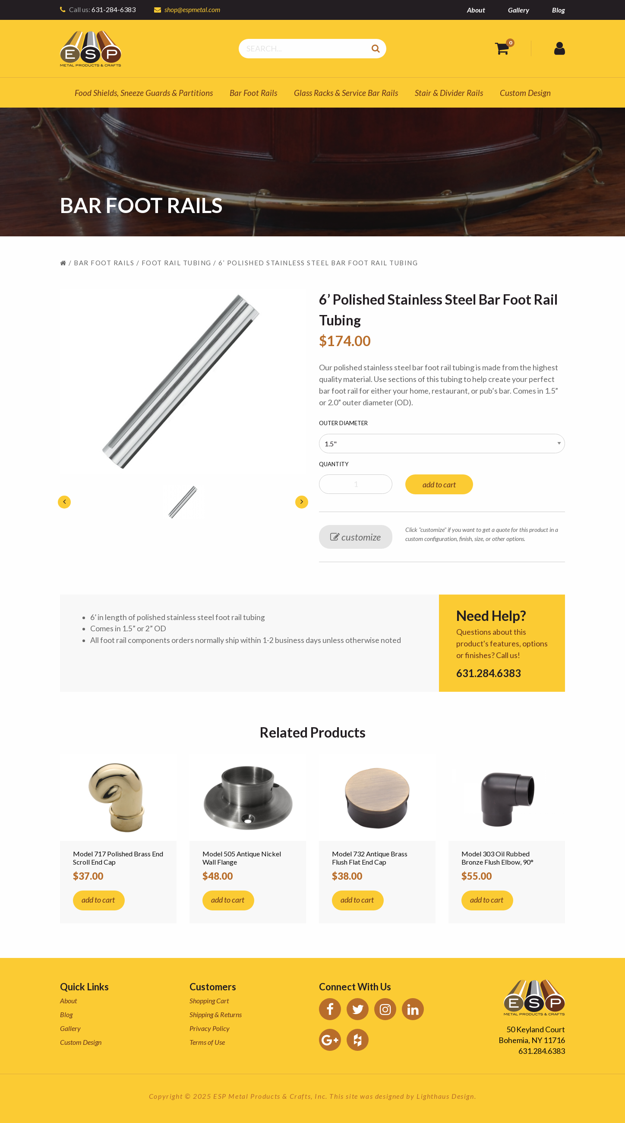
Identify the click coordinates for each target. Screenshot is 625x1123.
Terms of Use (207, 1042)
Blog (558, 10)
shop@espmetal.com (192, 9)
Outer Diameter (343, 423)
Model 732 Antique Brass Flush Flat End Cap (369, 857)
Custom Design (525, 93)
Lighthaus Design (445, 1096)
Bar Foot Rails (253, 93)
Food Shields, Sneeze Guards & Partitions (144, 93)
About (476, 10)
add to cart (439, 484)
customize (355, 537)
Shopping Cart (209, 1000)
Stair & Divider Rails (449, 93)
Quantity (333, 464)
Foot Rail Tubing (176, 263)
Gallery (518, 10)
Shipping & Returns (215, 1014)
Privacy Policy (209, 1028)
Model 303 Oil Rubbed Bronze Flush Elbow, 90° (497, 857)
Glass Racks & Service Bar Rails (346, 93)
